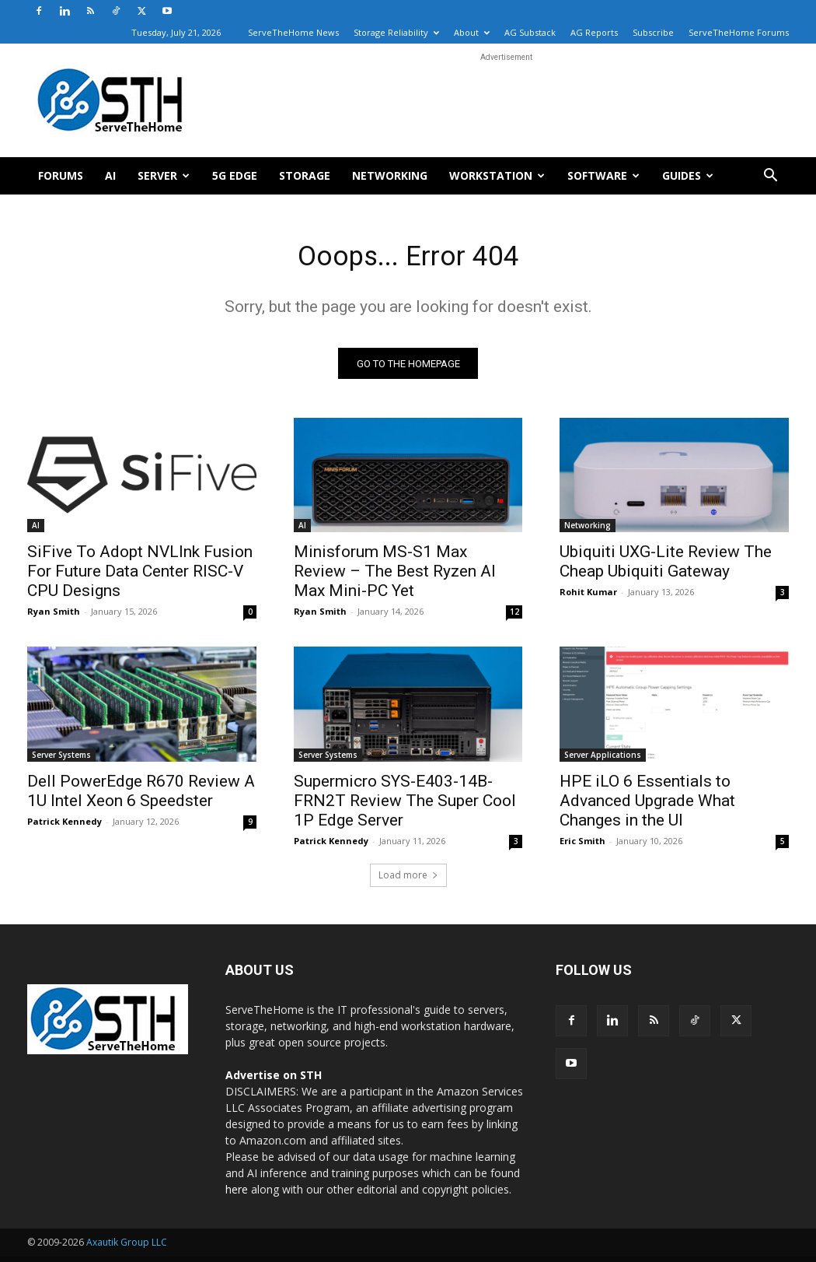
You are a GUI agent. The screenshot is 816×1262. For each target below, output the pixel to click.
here (236, 1194)
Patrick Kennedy (64, 827)
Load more (408, 880)
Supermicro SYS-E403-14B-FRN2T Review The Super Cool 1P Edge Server (405, 806)
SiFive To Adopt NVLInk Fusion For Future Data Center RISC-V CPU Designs (140, 576)
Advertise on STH (273, 1080)
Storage (304, 175)
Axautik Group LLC (126, 1247)
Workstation (497, 175)
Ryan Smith (53, 616)
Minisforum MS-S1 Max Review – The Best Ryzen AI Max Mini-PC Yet (395, 576)
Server (164, 175)
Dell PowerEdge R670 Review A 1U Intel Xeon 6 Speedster (141, 796)
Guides (687, 175)
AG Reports (594, 32)
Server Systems (61, 760)
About (472, 32)
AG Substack (530, 32)
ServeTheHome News (293, 32)
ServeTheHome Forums (739, 32)
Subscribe (653, 32)
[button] (770, 177)
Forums (60, 175)
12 (514, 617)
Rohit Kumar (588, 597)
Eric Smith (582, 846)
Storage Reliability (396, 32)
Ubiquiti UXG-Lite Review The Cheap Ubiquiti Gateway (666, 567)
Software (603, 175)
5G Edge (234, 175)
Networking (389, 175)
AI (110, 175)
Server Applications (602, 760)
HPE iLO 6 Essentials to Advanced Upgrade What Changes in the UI (647, 806)
